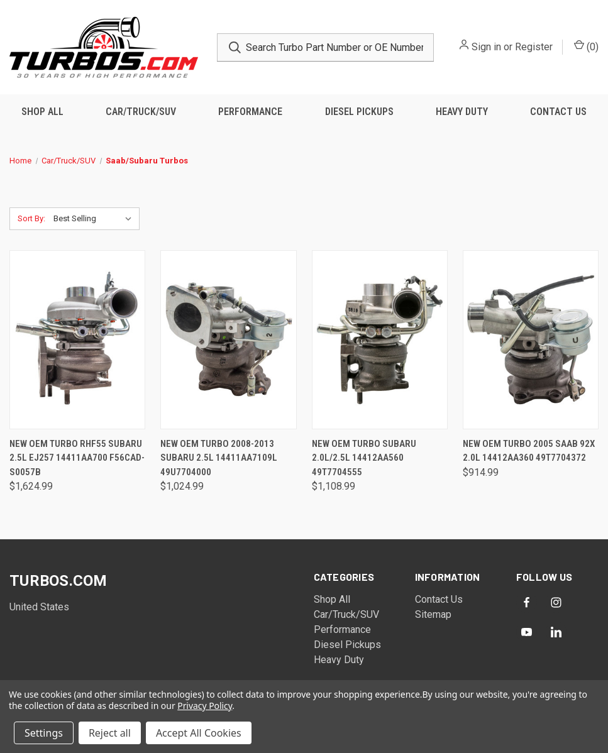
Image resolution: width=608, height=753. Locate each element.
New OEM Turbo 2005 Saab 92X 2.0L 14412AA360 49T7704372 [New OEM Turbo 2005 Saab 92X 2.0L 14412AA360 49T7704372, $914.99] (529, 451)
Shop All (42, 112)
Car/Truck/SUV (141, 112)
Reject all (110, 733)
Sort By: (31, 218)
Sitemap (433, 614)
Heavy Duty (462, 112)
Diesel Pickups (359, 112)
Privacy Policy (204, 706)
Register (534, 47)
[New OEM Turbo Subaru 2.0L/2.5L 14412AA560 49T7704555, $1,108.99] (379, 340)
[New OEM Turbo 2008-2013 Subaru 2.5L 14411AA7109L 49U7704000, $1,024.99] (228, 340)
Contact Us (558, 112)
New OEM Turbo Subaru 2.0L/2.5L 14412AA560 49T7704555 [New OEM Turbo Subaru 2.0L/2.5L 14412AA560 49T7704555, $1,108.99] (364, 458)
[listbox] (95, 218)
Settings (44, 733)
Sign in (486, 47)
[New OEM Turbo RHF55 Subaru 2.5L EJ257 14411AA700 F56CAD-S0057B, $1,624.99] (77, 340)
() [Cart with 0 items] (586, 46)
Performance (250, 112)
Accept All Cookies (198, 733)
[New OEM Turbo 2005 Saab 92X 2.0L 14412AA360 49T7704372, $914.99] (530, 340)
